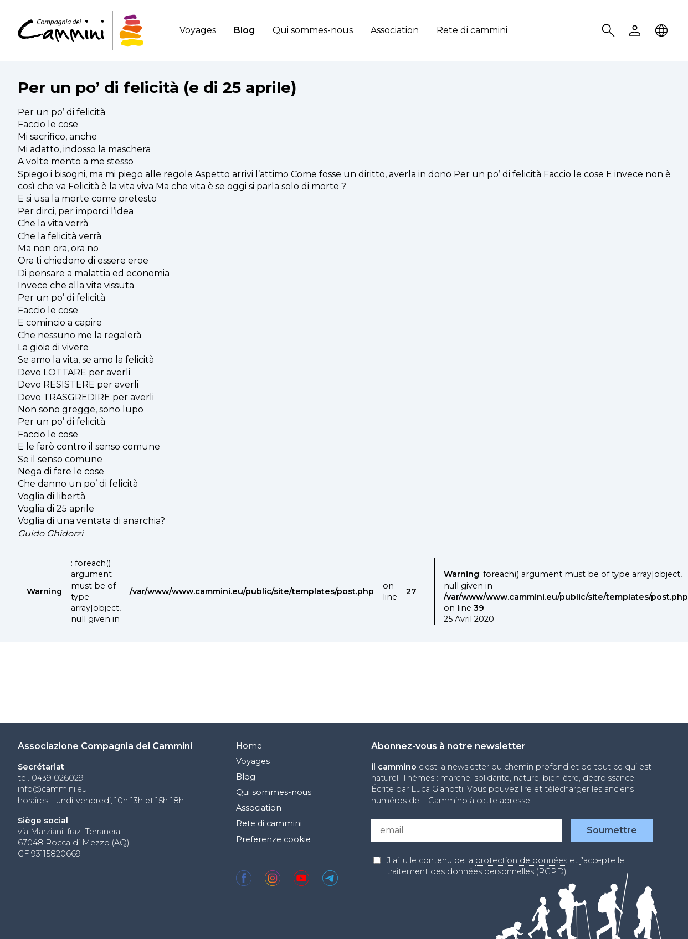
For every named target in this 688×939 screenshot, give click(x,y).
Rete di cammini (472, 30)
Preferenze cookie (273, 839)
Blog (244, 30)
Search (610, 31)
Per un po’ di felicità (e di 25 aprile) (157, 87)
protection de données (522, 860)
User (636, 31)
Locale (663, 31)
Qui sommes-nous (313, 30)
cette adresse (504, 801)
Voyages (197, 30)
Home (249, 746)
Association (395, 30)
